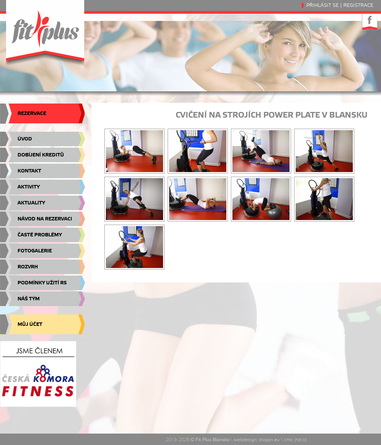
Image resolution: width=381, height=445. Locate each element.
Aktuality (31, 203)
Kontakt (29, 171)
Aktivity (29, 187)
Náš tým (29, 299)
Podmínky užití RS (42, 283)
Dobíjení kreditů (41, 155)
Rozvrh (28, 267)
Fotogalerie (35, 251)
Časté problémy (40, 235)
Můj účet (30, 324)
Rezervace (32, 113)
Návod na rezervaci (45, 219)
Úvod (25, 139)
